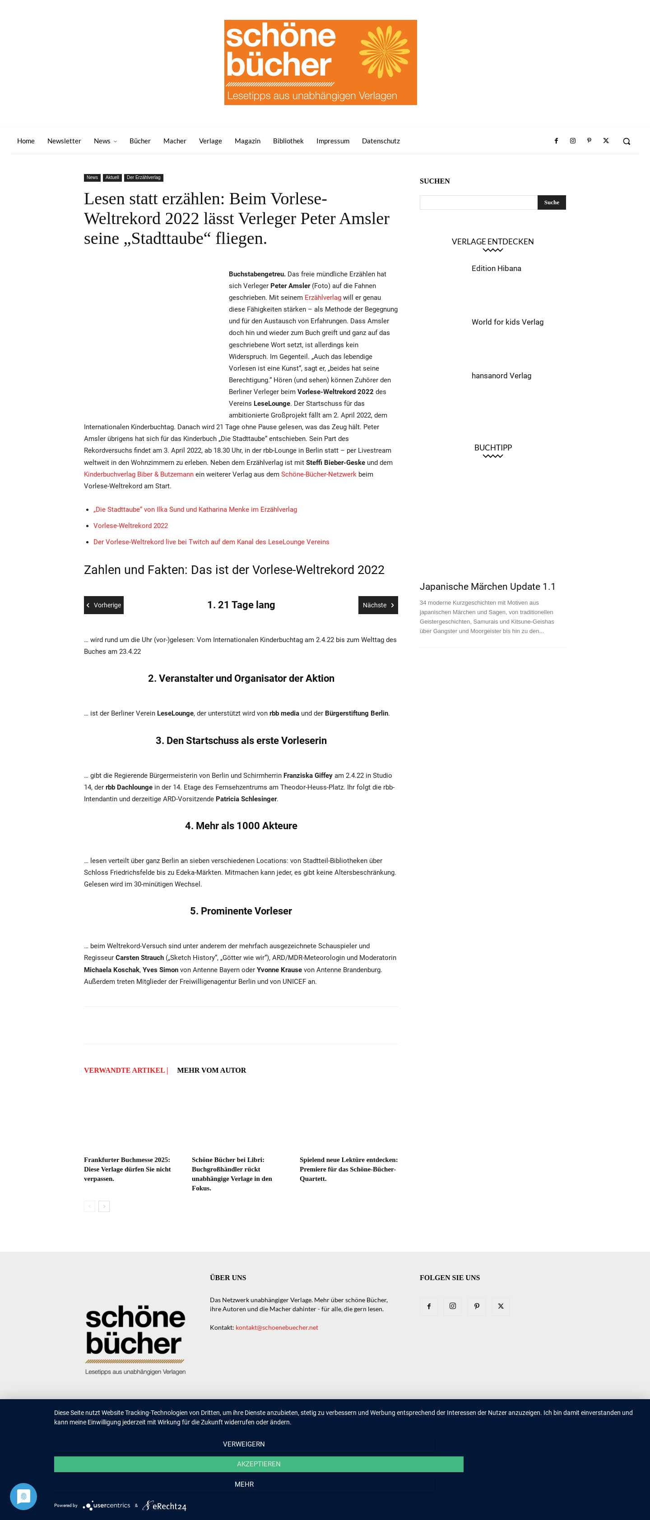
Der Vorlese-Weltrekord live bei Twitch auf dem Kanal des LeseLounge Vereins (211, 542)
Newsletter (251, 1419)
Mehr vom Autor (211, 1070)
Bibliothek (457, 1419)
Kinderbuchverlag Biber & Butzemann (139, 474)
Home (214, 1419)
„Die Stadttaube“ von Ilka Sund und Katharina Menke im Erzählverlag (195, 509)
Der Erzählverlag (143, 177)
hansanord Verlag (502, 375)
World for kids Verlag (508, 321)
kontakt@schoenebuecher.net (277, 1327)
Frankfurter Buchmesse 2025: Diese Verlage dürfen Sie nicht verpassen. (127, 1169)
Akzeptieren (348, 1489)
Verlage (348, 1419)
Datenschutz (545, 1419)
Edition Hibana (496, 268)
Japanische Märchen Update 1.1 (488, 586)
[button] (626, 141)
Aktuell (112, 177)
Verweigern (142, 1489)
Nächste (378, 606)
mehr (552, 1489)
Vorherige (104, 606)
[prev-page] (89, 1206)
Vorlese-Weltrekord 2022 (130, 526)
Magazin (417, 1419)
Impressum (499, 1419)
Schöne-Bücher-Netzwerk (319, 474)
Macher (383, 1419)
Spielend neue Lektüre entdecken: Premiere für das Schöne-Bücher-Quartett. (349, 1169)
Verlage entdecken (493, 241)
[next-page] (104, 1206)
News (92, 177)
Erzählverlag (324, 298)
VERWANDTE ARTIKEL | (126, 1070)
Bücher (314, 1419)
